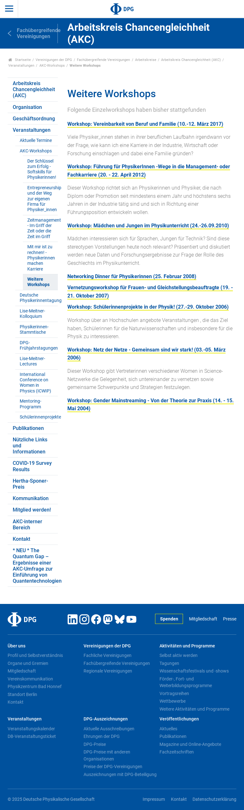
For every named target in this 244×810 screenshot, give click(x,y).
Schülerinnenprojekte (39, 417)
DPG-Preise (95, 744)
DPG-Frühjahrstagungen (39, 345)
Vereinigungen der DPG (54, 60)
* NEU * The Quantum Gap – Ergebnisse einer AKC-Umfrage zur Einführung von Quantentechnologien (35, 565)
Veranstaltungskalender (31, 728)
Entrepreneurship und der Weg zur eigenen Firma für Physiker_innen (42, 198)
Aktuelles (168, 728)
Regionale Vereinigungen (108, 670)
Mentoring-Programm (30, 403)
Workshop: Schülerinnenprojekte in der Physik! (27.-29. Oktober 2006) (148, 307)
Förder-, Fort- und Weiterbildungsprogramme (185, 682)
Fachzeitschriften (176, 751)
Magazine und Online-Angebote (190, 744)
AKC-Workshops (52, 66)
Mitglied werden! (32, 510)
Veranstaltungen (21, 66)
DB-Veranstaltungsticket (32, 736)
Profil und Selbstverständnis (35, 655)
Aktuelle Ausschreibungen (109, 728)
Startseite (19, 60)
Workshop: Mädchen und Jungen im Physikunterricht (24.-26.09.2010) (148, 226)
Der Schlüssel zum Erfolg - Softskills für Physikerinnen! (41, 169)
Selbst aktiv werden (178, 655)
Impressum (154, 799)
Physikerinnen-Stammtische (34, 329)
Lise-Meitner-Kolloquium (32, 313)
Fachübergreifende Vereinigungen (103, 60)
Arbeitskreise (145, 60)
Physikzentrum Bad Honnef (35, 686)
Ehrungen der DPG (102, 736)
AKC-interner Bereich (27, 525)
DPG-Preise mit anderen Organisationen (107, 755)
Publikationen (28, 428)
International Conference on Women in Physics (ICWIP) (35, 383)
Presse (229, 619)
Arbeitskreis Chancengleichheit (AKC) (191, 60)
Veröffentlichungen (179, 719)
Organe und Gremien (28, 663)
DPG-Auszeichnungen (106, 719)
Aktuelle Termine (36, 140)
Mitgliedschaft (203, 619)
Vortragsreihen (174, 693)
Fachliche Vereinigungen (108, 655)
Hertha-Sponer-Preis (30, 484)
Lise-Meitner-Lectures (32, 361)
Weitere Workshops (38, 282)
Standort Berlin (22, 694)
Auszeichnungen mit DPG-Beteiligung (120, 774)
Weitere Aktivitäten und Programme (194, 709)
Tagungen (169, 663)
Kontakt (21, 539)
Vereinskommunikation (30, 678)
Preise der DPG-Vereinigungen (113, 766)
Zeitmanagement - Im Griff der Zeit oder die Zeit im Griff (42, 228)
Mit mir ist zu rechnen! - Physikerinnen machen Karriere (41, 257)
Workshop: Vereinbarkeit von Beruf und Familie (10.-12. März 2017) (145, 124)
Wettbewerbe (172, 701)
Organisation (27, 107)
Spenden (169, 619)
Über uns (16, 646)
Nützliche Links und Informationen (30, 446)
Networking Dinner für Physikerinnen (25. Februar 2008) (131, 276)
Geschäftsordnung (34, 119)
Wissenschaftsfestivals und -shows (194, 670)
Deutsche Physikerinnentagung (39, 297)
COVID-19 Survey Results (32, 466)
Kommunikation (31, 498)
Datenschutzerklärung (214, 799)
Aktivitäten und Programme (187, 646)
